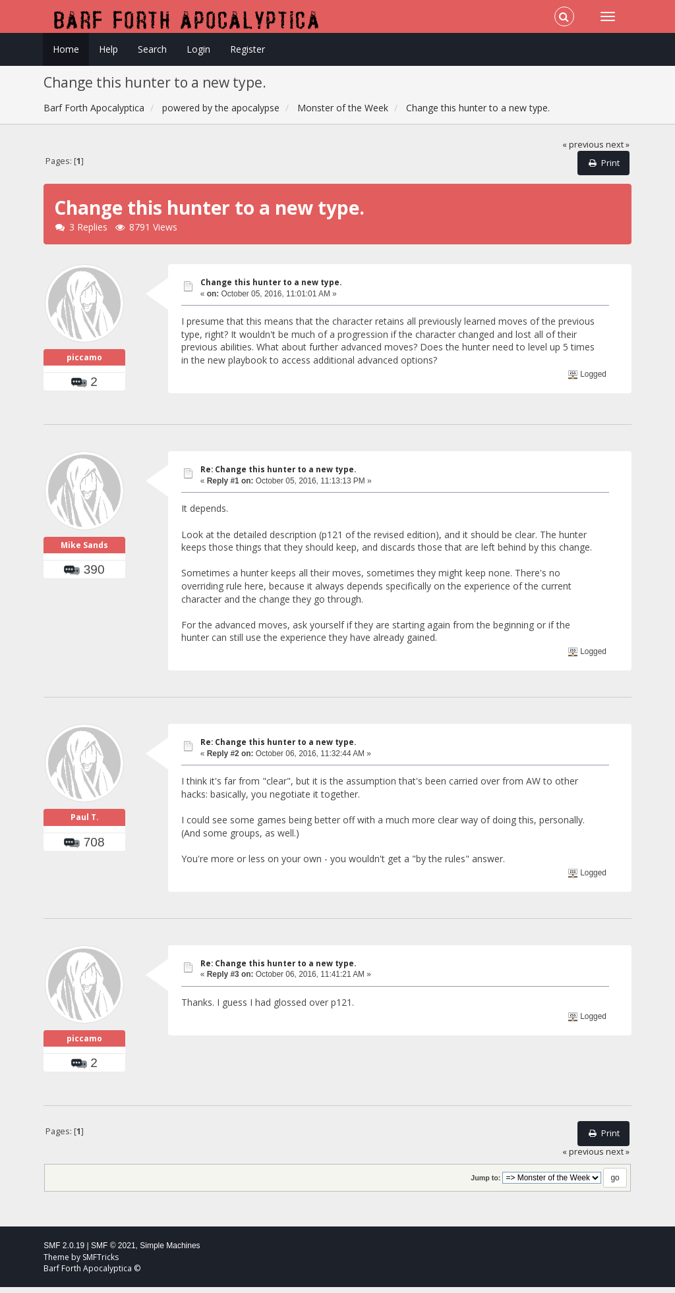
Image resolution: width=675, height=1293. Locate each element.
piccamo (84, 360)
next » (618, 144)
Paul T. (85, 823)
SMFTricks (100, 1263)
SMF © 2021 (113, 1251)
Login (198, 49)
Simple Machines (170, 1251)
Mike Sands (84, 551)
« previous (583, 144)
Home (66, 49)
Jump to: (485, 1184)
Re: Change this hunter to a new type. (278, 473)
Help (108, 49)
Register (247, 49)
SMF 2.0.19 (64, 1251)
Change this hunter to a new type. (270, 282)
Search (152, 49)
